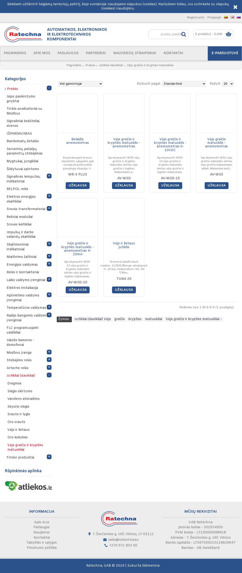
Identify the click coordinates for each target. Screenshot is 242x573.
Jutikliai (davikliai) (111, 65)
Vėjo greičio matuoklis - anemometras (216, 143)
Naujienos (41, 532)
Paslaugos (41, 527)
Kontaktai (42, 538)
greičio (119, 319)
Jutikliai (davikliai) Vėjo (92, 319)
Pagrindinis (74, 65)
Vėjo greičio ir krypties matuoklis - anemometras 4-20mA (77, 249)
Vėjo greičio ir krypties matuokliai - (194, 319)
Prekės (90, 65)
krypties (135, 319)
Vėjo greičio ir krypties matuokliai (150, 65)
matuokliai (153, 319)
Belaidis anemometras (77, 141)
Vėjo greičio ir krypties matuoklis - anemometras (124, 143)
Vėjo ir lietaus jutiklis (124, 245)
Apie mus (41, 522)
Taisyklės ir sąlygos (41, 543)
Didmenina (151, 566)
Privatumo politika (41, 548)
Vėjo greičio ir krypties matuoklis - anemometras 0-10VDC (170, 145)
